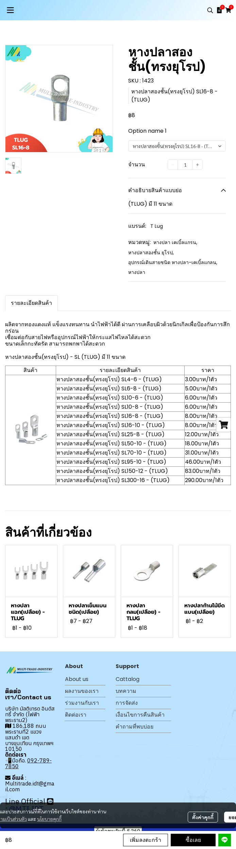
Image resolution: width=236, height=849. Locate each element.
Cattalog (127, 679)
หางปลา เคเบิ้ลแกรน (175, 242)
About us (76, 679)
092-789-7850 (28, 763)
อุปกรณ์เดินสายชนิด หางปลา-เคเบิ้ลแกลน (172, 262)
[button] (210, 10)
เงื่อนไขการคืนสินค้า (140, 715)
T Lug (156, 226)
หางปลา (136, 272)
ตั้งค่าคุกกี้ (203, 817)
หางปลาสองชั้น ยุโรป (151, 252)
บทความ (126, 691)
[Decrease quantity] (173, 164)
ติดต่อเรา (75, 715)
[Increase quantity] (197, 164)
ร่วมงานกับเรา (82, 703)
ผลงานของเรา (82, 691)
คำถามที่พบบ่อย (134, 727)
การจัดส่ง (127, 703)
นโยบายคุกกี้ (49, 819)
